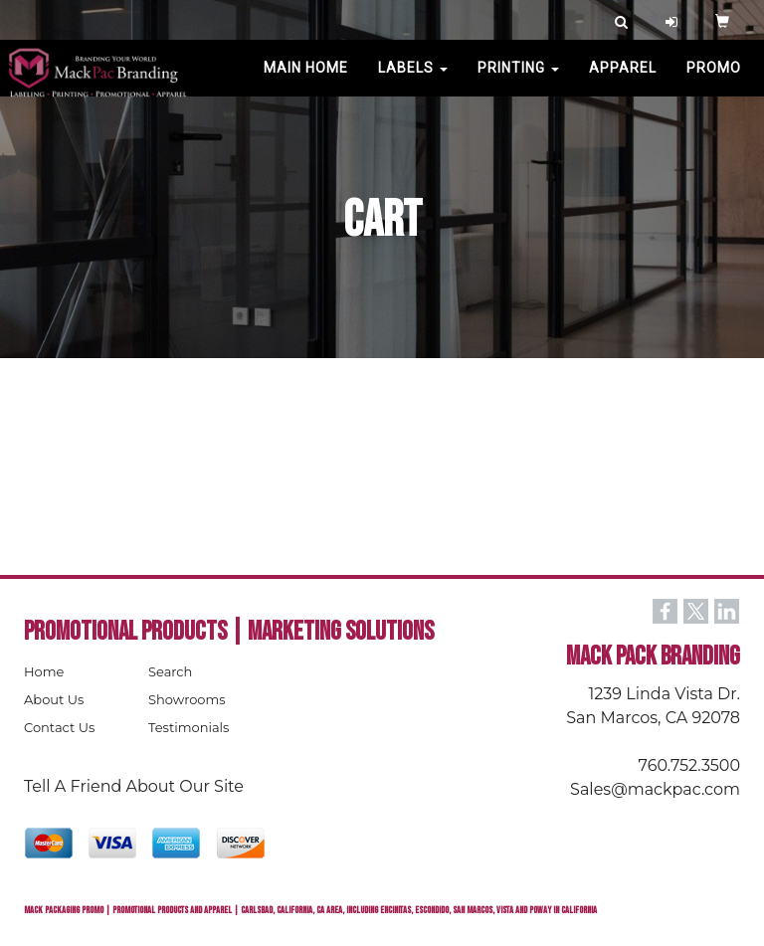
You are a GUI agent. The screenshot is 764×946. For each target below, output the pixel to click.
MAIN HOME (306, 80)
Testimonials (188, 727)
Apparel (623, 80)
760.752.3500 (689, 765)
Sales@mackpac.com (655, 789)
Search (170, 671)
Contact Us (59, 727)
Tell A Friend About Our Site (134, 786)
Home (44, 671)
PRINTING (518, 80)
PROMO (713, 80)
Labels (413, 80)
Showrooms (187, 699)
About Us (54, 699)
